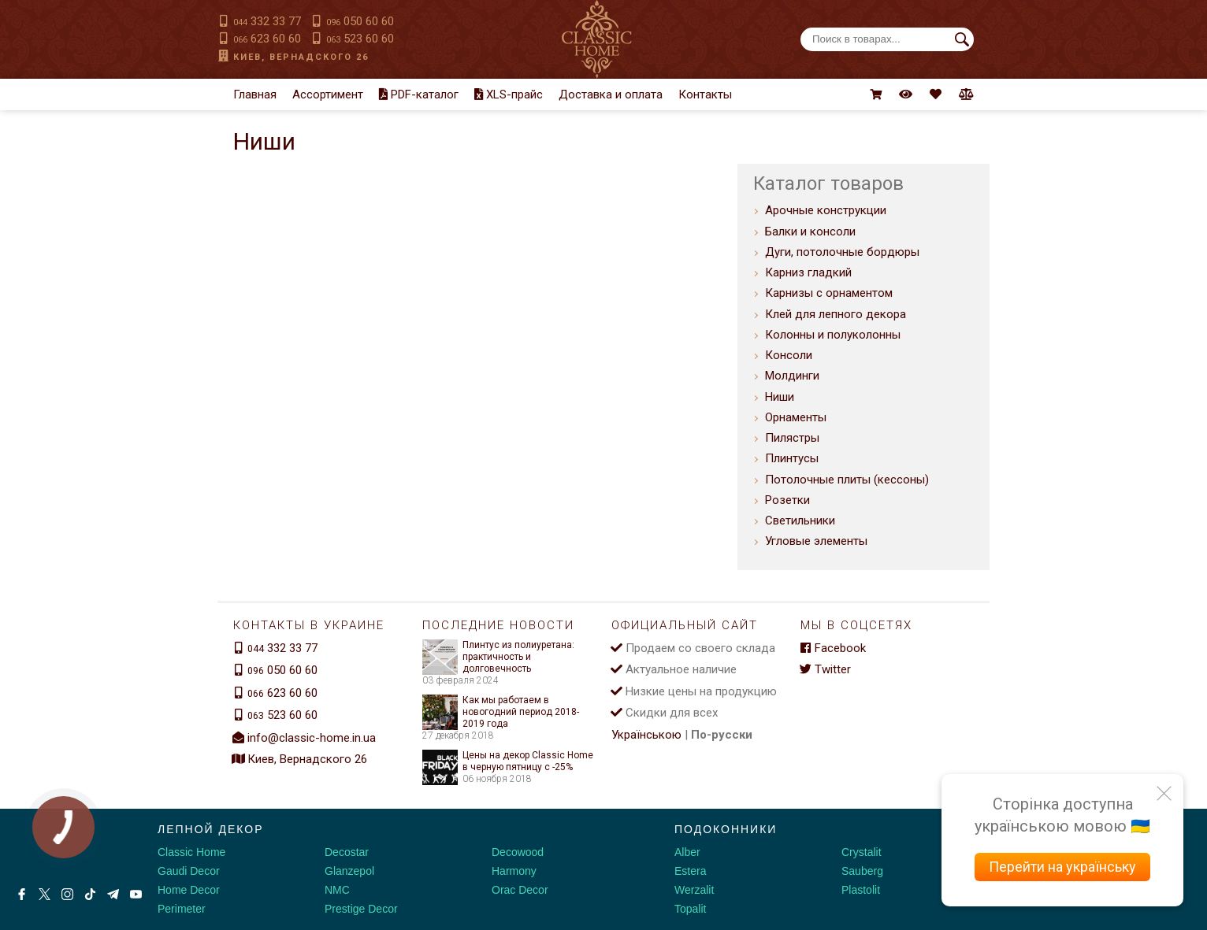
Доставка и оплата (611, 94)
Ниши (779, 397)
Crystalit (861, 852)
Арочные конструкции (825, 210)
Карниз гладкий (808, 272)
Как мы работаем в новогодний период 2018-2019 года (500, 712)
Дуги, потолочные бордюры (842, 252)
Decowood (518, 852)
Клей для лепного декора (835, 314)
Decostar (347, 852)
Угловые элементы (816, 541)
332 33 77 (267, 21)
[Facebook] (22, 894)
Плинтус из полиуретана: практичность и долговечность (498, 657)
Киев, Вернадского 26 (301, 57)
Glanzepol (349, 871)
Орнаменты (795, 417)
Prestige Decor (361, 908)
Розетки (787, 500)
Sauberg (862, 871)
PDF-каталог (419, 94)
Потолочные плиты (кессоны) (847, 479)
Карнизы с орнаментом (829, 293)
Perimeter (182, 908)
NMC (337, 890)
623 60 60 (267, 38)
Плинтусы (792, 458)
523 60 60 (360, 38)
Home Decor (189, 890)
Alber (687, 852)
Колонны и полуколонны (833, 335)
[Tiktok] (90, 894)
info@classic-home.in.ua (311, 738)
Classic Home (191, 852)
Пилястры (792, 438)
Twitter (825, 669)
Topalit (690, 908)
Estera (690, 871)
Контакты (705, 94)
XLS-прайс (508, 94)
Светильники (800, 520)
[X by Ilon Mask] (44, 894)
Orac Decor (520, 890)
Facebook (833, 648)
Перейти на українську (1062, 866)
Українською (646, 735)
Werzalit (694, 890)
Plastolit (860, 890)
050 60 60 (360, 21)
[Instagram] (67, 894)
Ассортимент (327, 94)
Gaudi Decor (189, 871)
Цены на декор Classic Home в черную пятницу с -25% (507, 761)
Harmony (514, 871)
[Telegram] (113, 894)
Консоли (788, 355)
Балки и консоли (810, 231)
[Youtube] (136, 894)
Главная (255, 94)
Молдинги (792, 376)
